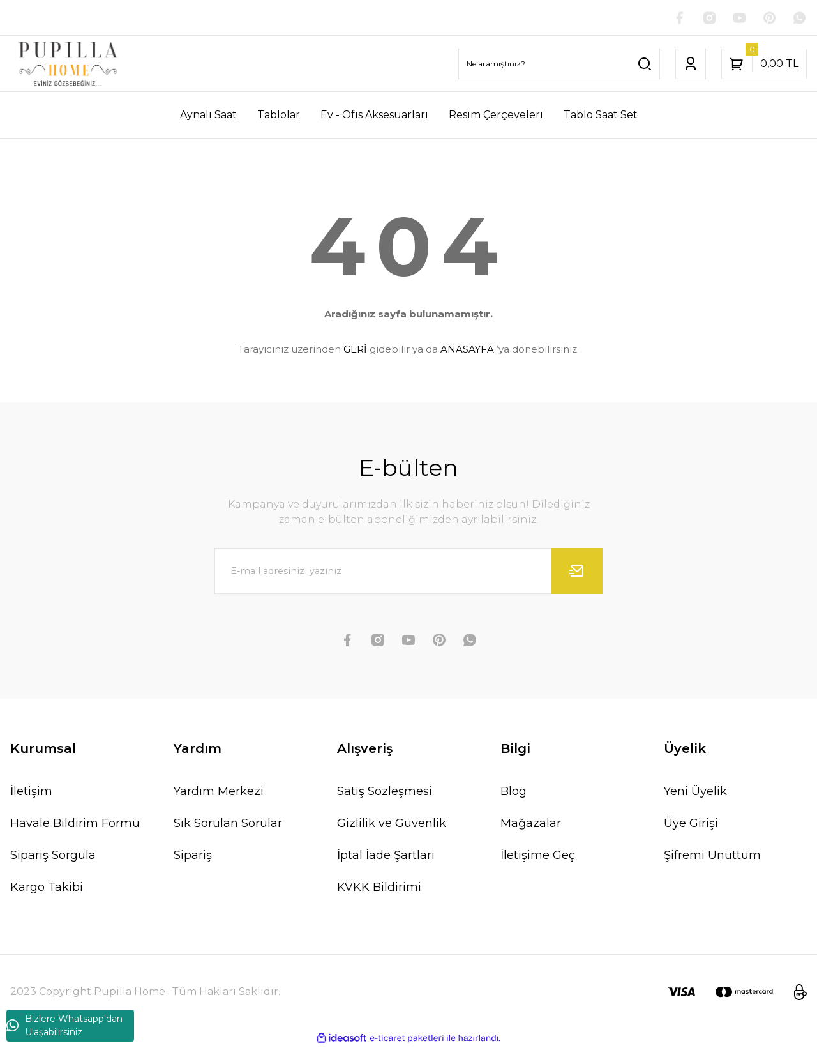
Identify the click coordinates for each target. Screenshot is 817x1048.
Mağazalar (530, 824)
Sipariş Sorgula (53, 856)
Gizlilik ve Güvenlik (391, 824)
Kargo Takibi (46, 888)
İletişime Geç (537, 856)
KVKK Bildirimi (379, 888)
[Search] (559, 64)
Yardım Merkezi (219, 792)
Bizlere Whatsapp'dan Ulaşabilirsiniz (64, 1025)
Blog (513, 792)
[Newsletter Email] (408, 572)
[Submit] (577, 572)
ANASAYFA (467, 350)
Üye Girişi (691, 824)
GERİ (355, 350)
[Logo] (68, 64)
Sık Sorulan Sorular (228, 824)
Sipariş (193, 856)
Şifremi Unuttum (712, 856)
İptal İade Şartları (386, 856)
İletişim (31, 792)
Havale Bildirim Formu (75, 824)
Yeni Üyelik (695, 792)
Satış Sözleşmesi (384, 792)
